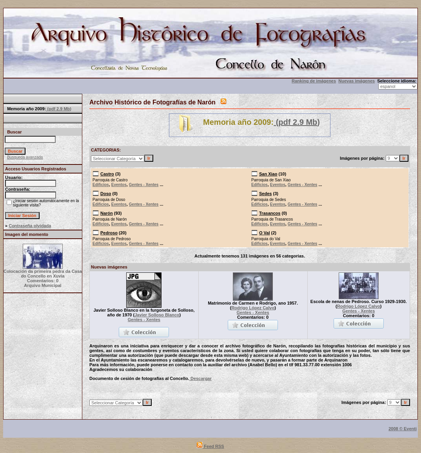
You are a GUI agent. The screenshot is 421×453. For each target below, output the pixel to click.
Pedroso (109, 232)
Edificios (101, 185)
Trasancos (269, 213)
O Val (264, 232)
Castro (107, 174)
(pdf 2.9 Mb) (58, 108)
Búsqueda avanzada (25, 157)
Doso (105, 193)
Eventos (119, 185)
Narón (106, 213)
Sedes (265, 193)
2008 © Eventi (402, 428)
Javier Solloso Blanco (156, 314)
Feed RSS (210, 446)
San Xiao (268, 174)
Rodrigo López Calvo (252, 307)
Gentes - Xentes (144, 185)
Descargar (200, 378)
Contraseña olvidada (30, 225)
